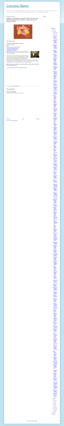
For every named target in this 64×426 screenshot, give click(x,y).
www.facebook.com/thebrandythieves (12, 49)
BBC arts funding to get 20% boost (55, 310)
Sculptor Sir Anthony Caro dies (54, 101)
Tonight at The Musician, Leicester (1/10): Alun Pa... (55, 379)
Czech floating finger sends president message (55, 142)
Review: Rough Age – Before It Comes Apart (55, 37)
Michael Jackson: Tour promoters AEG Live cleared (55, 353)
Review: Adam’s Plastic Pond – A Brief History (55, 124)
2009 (53, 414)
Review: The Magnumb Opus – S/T (55, 84)
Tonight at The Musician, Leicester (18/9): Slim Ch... (55, 169)
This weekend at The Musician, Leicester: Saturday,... (55, 234)
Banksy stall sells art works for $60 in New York (55, 209)
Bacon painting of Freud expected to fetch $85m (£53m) (55, 263)
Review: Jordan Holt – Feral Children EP (55, 362)
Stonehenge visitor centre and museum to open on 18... (55, 387)
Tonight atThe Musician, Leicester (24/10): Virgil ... (55, 105)
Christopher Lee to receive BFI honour (55, 292)
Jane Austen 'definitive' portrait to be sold (55, 51)
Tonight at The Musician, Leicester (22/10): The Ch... (55, 138)
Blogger (36, 420)
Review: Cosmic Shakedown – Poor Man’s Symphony (55, 268)
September (54, 398)
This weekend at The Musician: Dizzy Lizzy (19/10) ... (55, 160)
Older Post (37, 118)
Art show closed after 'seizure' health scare (55, 383)
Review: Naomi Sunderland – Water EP (55, 254)
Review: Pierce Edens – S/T (55, 308)
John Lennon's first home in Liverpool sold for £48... (55, 68)
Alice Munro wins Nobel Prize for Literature (55, 251)
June (53, 403)
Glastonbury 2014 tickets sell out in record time (55, 304)
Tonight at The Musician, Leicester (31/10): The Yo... (55, 42)
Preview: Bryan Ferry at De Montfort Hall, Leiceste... (55, 120)
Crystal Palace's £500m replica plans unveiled (55, 319)
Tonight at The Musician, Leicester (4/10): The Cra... (55, 330)
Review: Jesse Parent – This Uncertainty (55, 326)
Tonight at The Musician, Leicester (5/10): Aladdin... (55, 315)
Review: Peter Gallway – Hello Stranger (55, 173)
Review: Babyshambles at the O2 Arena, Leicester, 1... (55, 155)
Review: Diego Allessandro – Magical (55, 243)
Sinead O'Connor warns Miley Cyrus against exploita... (55, 335)
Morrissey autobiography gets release (55, 323)
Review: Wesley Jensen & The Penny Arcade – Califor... (55, 341)
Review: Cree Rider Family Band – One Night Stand (55, 185)
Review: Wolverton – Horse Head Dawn (55, 81)
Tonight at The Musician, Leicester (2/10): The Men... (55, 366)
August (54, 400)
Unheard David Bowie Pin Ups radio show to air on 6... (55, 134)
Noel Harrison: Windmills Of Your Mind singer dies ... (55, 129)
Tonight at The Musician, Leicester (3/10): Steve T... (55, 348)
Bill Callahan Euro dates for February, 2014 (55, 64)
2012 (53, 411)
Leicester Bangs (17, 6)
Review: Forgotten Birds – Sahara (54, 226)
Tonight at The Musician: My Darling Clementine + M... (55, 289)
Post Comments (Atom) (14, 120)
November (54, 33)
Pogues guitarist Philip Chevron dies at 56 (55, 281)
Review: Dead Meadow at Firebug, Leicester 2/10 (55, 300)
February (54, 408)
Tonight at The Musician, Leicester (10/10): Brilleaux (55, 258)
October (54, 35)
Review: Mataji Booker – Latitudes (55, 285)
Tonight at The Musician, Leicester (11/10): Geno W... (55, 247)
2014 (53, 29)
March (54, 407)
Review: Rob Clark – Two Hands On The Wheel (55, 72)
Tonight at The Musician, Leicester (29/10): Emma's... (55, 77)
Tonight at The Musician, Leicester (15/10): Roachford (55, 201)
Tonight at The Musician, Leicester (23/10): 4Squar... (55, 115)
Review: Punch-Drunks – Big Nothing (55, 391)
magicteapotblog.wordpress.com (11, 50)
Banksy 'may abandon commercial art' (55, 277)
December (54, 32)
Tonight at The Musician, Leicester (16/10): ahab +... (55, 190)
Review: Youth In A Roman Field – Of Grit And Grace (55, 110)
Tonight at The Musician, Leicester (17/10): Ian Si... (55, 177)
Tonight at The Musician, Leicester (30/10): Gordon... (55, 60)
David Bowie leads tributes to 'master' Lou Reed (55, 88)
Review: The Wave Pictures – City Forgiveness (55, 151)
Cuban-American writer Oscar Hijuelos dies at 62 (55, 222)
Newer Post (8, 118)
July (53, 401)
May (53, 404)
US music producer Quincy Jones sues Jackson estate (55, 97)
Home (23, 118)
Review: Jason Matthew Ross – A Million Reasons (55, 375)
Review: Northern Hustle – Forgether (54, 146)
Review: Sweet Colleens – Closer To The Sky (55, 230)
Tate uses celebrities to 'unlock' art (55, 205)
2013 (53, 31)
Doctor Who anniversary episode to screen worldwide (55, 359)
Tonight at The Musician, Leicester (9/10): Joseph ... (55, 273)
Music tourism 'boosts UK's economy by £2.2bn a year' (55, 239)
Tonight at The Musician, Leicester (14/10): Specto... (55, 214)
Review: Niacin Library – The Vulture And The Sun (55, 164)
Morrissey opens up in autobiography (55, 181)
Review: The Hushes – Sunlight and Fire (55, 296)
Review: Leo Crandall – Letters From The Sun (55, 55)
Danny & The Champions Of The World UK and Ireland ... (55, 46)
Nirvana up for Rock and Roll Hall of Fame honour (55, 194)
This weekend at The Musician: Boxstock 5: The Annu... (55, 92)
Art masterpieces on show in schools (55, 370)
